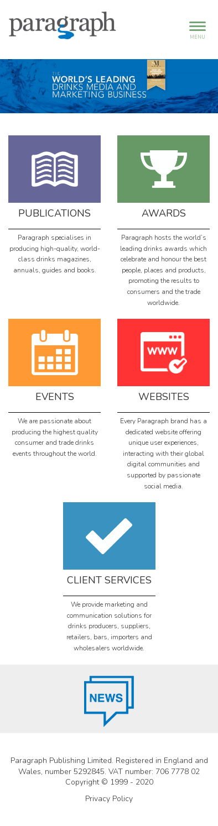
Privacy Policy (109, 798)
